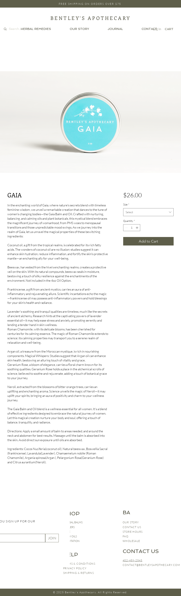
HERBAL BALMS (73, 522)
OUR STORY (131, 522)
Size (126, 204)
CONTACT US (132, 527)
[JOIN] (52, 538)
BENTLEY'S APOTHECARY (90, 18)
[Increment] (137, 227)
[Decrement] (126, 227)
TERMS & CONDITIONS (79, 563)
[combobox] (148, 212)
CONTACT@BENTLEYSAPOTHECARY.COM (151, 564)
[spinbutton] (131, 227)
